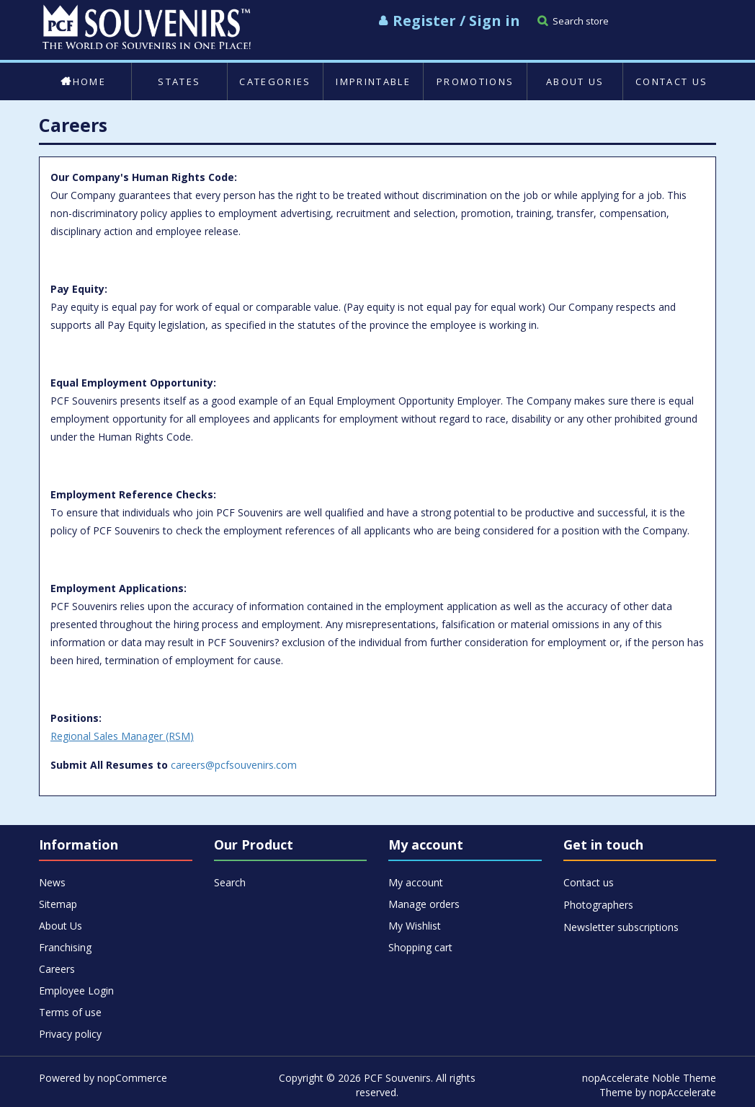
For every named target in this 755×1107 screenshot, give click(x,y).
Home (83, 81)
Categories (275, 81)
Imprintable (373, 81)
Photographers (598, 905)
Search (230, 882)
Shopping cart (420, 947)
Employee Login (76, 990)
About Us (575, 81)
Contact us (671, 81)
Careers (57, 969)
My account (415, 882)
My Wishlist (414, 925)
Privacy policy (70, 1034)
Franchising (65, 947)
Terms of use (70, 1012)
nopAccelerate (682, 1092)
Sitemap (58, 904)
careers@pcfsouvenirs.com (234, 765)
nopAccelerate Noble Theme (649, 1078)
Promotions (475, 81)
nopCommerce (132, 1078)
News (52, 882)
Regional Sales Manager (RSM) (122, 736)
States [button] (179, 81)
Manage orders (424, 904)
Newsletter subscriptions (621, 927)
